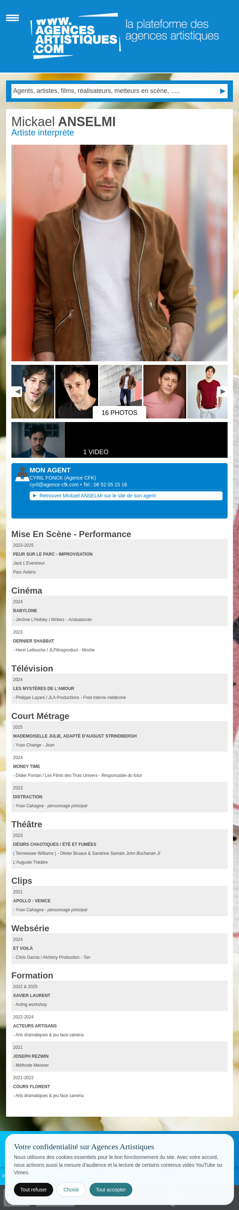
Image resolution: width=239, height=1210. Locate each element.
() (80, 478)
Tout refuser (33, 1189)
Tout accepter (111, 1189)
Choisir (71, 1189)
